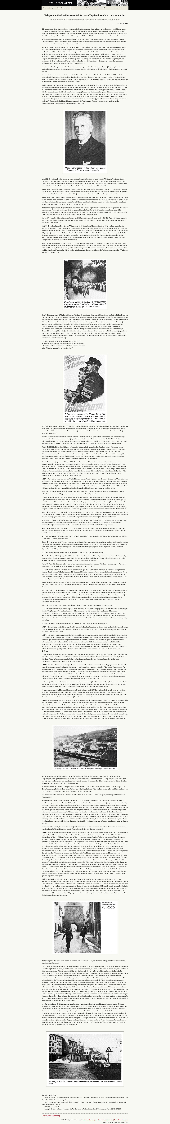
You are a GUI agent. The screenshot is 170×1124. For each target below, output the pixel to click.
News (99, 1120)
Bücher (104, 1120)
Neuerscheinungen (90, 1120)
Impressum (124, 1120)
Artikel (110, 1120)
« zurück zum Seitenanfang (51, 1116)
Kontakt (117, 1120)
